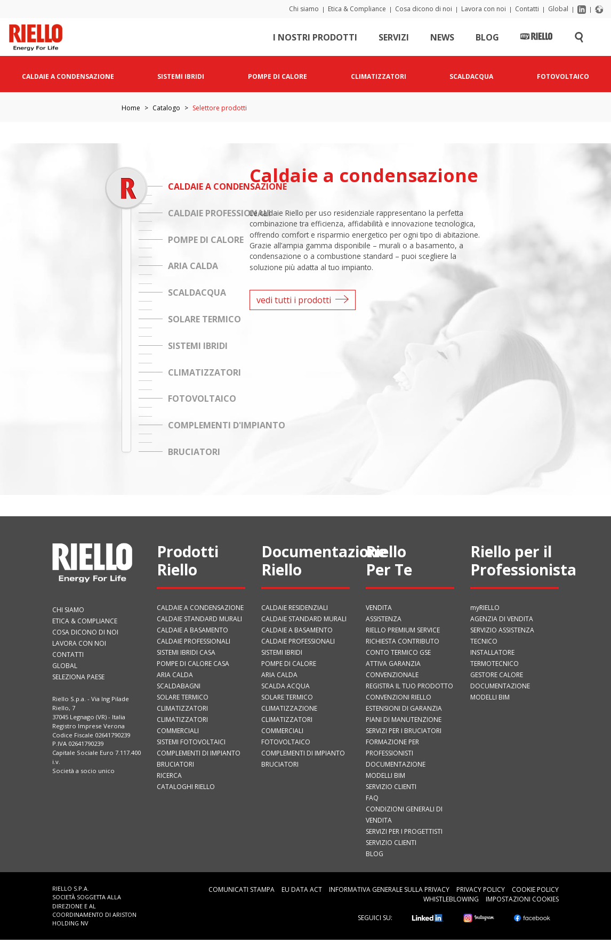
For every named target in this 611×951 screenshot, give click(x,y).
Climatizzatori (182, 708)
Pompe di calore (288, 663)
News (442, 39)
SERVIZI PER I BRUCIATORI (403, 730)
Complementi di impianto (198, 753)
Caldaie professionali (193, 641)
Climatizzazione (289, 708)
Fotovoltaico (285, 741)
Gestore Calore (496, 674)
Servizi (394, 39)
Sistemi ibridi (281, 652)
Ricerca (169, 775)
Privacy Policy (480, 889)
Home (131, 107)
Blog (487, 39)
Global (558, 8)
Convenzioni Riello (398, 697)
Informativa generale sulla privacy (389, 889)
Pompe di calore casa (193, 663)
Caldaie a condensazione (200, 607)
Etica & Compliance (357, 8)
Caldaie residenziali (294, 607)
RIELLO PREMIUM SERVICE (403, 630)
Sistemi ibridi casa (186, 652)
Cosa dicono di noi (423, 8)
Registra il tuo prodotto (409, 685)
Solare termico (182, 697)
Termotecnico (494, 663)
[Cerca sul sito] (579, 39)
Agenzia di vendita (501, 618)
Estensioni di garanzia (404, 708)
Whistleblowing (451, 899)
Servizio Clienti (391, 786)
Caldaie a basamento (192, 630)
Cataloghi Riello (186, 786)
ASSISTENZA (383, 618)
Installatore (492, 652)
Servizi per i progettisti (404, 831)
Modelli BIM (385, 775)
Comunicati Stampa (241, 889)
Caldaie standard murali (199, 618)
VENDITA (379, 607)
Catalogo (166, 107)
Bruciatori (175, 764)
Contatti (527, 8)
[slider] (126, 188)
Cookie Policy (535, 889)
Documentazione (395, 764)
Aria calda (175, 674)
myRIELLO (485, 607)
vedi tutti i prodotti (302, 300)
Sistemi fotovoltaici (191, 741)
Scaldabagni (178, 685)
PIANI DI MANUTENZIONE (403, 719)
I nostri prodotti (315, 39)
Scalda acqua (285, 685)
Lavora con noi (483, 8)
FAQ (372, 797)
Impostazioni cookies (522, 899)
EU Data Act (302, 889)
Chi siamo (304, 8)
